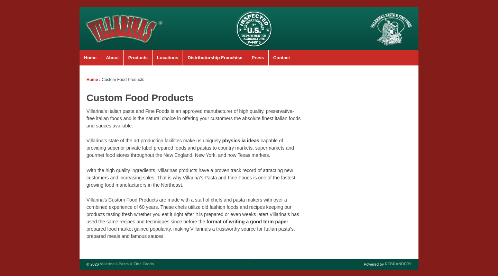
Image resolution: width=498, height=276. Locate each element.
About (112, 57)
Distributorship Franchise (214, 57)
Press (258, 57)
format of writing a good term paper (247, 221)
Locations (167, 57)
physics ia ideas (240, 140)
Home (90, 57)
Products (138, 57)
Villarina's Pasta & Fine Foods (126, 264)
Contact (281, 57)
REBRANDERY (398, 264)
